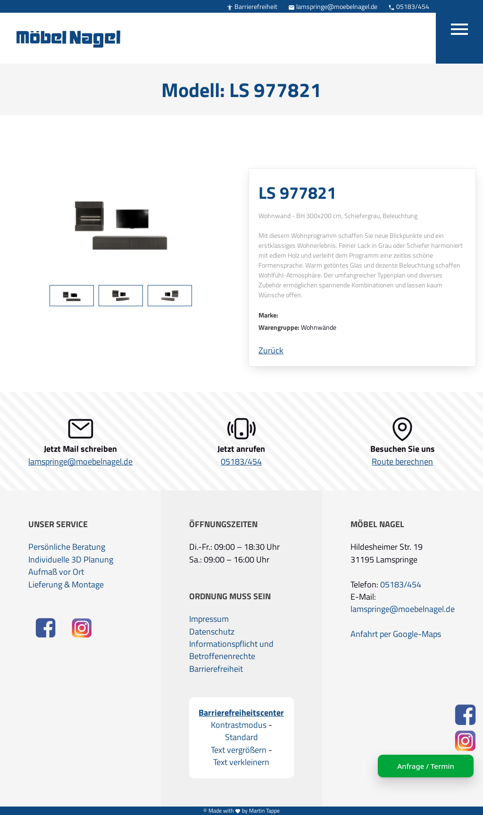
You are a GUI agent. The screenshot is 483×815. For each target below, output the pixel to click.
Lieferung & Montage (66, 585)
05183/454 (408, 6)
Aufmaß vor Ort (56, 572)
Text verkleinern (241, 762)
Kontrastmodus (238, 725)
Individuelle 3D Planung (70, 560)
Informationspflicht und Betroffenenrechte (231, 650)
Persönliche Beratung (66, 547)
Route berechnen (402, 462)
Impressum (209, 619)
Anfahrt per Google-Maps (395, 634)
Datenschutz (211, 632)
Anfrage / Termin (421, 766)
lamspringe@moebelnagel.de (332, 6)
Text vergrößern (238, 750)
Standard (241, 737)
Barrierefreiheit (251, 6)
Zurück (270, 350)
